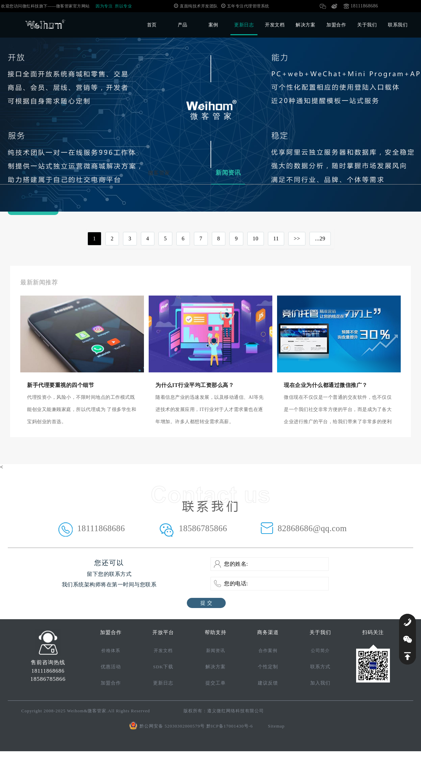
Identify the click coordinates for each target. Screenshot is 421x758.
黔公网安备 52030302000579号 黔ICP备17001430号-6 (196, 726)
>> (297, 238)
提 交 (206, 603)
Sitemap (276, 726)
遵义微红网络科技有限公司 (235, 710)
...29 (320, 238)
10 (255, 238)
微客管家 (159, 173)
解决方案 (305, 24)
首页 (152, 24)
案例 (213, 24)
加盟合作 (336, 24)
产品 (183, 24)
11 (276, 238)
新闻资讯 (228, 172)
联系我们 (397, 24)
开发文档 (274, 24)
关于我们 (367, 24)
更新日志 (244, 24)
